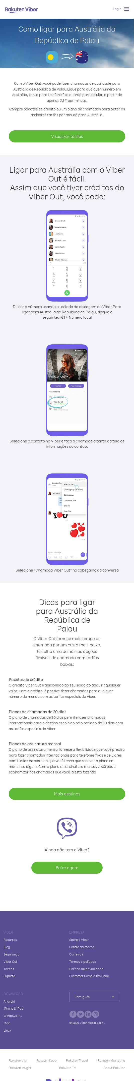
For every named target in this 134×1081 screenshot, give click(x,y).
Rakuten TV (67, 1068)
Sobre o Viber (79, 940)
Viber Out (10, 961)
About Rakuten (114, 1068)
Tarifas (9, 969)
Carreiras (76, 954)
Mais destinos (67, 793)
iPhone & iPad (14, 1008)
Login (117, 9)
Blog (7, 947)
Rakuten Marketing (111, 1060)
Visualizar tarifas (67, 136)
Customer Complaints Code (89, 976)
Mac (7, 1023)
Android (9, 1001)
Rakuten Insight (20, 1068)
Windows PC (13, 1016)
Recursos (10, 940)
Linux (7, 1030)
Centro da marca (81, 947)
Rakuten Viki (18, 1060)
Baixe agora (67, 867)
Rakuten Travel (77, 1060)
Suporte (9, 976)
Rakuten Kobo (46, 1060)
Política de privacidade (86, 969)
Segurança (12, 954)
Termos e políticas (82, 961)
